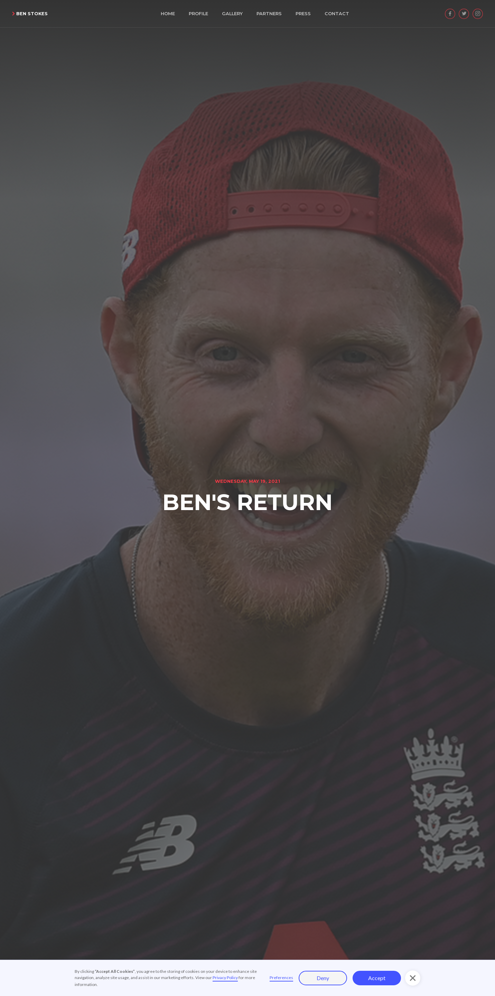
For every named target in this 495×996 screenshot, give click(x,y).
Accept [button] (376, 978)
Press (303, 13)
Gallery (232, 13)
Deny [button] (323, 978)
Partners (269, 13)
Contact (337, 13)
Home (168, 13)
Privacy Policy (225, 977)
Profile (198, 13)
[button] (412, 978)
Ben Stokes (30, 13)
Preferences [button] (281, 977)
